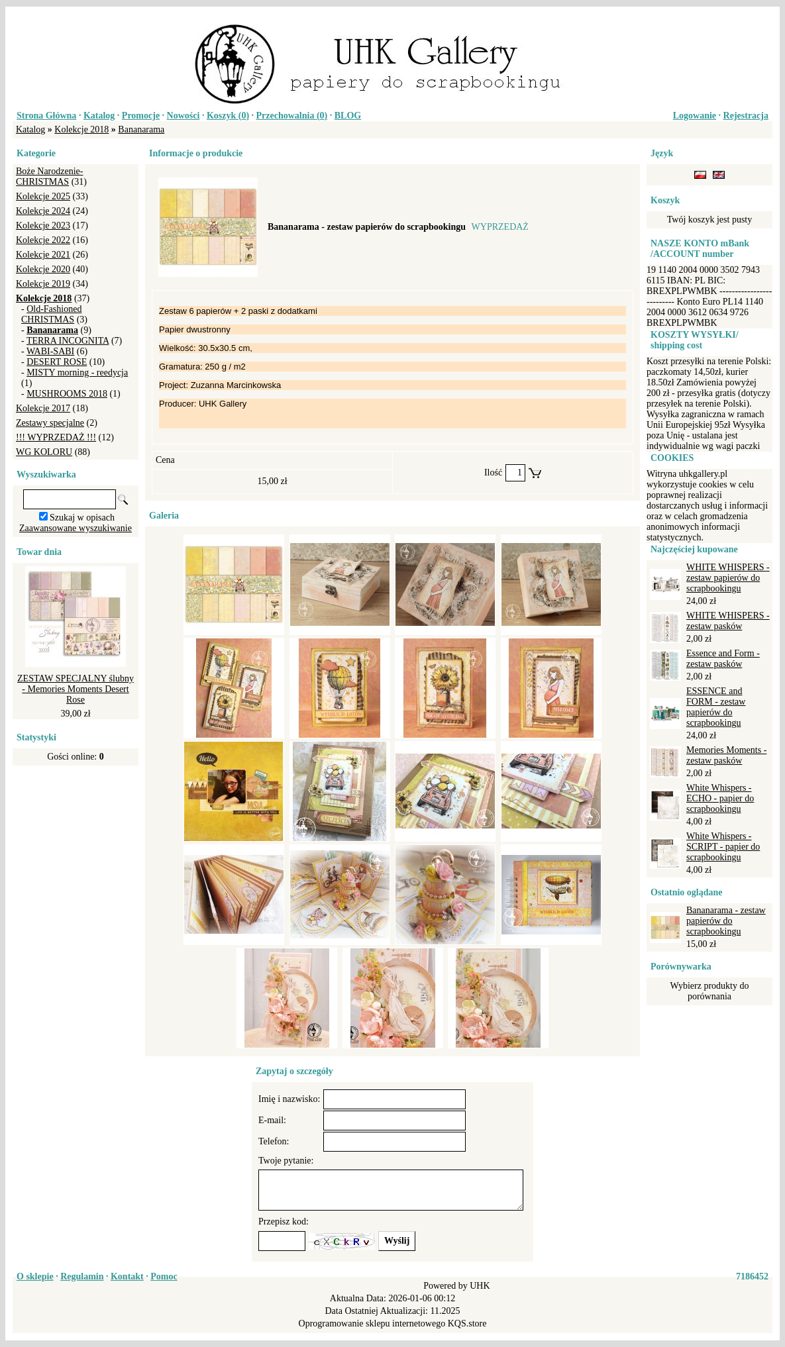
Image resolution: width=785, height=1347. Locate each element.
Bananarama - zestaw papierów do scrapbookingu (726, 920)
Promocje (141, 116)
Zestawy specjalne (50, 423)
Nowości (183, 116)
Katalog (99, 116)
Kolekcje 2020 (43, 269)
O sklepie (35, 1276)
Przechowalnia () (292, 116)
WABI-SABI (50, 351)
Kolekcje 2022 (43, 240)
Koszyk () (228, 116)
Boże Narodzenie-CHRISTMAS (49, 176)
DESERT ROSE (56, 362)
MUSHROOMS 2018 (66, 394)
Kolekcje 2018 (81, 129)
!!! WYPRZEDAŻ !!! (56, 437)
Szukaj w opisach (82, 518)
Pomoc (163, 1276)
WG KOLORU (44, 452)
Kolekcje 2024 (43, 211)
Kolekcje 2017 (43, 408)
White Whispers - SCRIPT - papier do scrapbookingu (723, 846)
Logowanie (694, 116)
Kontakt (127, 1276)
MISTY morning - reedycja (77, 372)
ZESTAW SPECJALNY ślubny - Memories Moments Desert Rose (75, 689)
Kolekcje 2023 (43, 225)
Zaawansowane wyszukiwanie (75, 528)
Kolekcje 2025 (43, 196)
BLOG (348, 116)
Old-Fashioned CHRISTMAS (51, 314)
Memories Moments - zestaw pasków (726, 755)
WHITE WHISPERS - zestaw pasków (728, 621)
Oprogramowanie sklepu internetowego (372, 1323)
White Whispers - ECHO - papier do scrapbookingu (720, 798)
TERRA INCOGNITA (67, 341)
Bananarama (141, 129)
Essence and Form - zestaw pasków (723, 658)
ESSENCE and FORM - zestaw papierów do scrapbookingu (715, 707)
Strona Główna (46, 116)
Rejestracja (745, 116)
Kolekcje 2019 (43, 284)
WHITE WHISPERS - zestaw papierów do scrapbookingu (728, 577)
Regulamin (81, 1276)
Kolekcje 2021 (43, 255)
